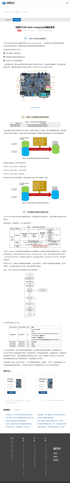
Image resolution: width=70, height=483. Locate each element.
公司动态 (9, 20)
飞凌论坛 (32, 473)
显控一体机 (11, 461)
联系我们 (46, 460)
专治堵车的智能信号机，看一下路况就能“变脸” (52, 423)
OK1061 (33, 107)
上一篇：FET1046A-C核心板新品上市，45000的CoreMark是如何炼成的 (17, 401)
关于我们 (46, 445)
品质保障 (46, 450)
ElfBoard (38, 473)
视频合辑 (35, 455)
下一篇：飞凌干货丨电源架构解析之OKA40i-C (53, 400)
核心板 (11, 443)
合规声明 (44, 473)
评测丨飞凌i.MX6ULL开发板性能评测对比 (19, 423)
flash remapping (47, 30)
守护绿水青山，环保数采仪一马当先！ (18, 426)
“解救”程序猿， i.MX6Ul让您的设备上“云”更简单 (52, 427)
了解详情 (11, 392)
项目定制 (23, 445)
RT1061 (40, 30)
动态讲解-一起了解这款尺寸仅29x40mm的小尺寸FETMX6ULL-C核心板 (51, 415)
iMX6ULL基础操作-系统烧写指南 (16, 420)
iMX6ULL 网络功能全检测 (45, 417)
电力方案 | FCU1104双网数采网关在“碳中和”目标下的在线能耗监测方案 (20, 418)
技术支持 (23, 450)
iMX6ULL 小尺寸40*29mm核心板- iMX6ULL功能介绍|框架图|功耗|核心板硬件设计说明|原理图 (20, 415)
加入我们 (46, 455)
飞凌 (13, 270)
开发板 (38, 107)
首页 (12, 12)
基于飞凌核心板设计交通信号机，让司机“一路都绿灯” (52, 421)
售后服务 (23, 455)
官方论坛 (23, 460)
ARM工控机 (11, 454)
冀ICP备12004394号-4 (42, 477)
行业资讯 (25, 12)
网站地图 (51, 477)
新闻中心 (18, 12)
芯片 (12, 43)
